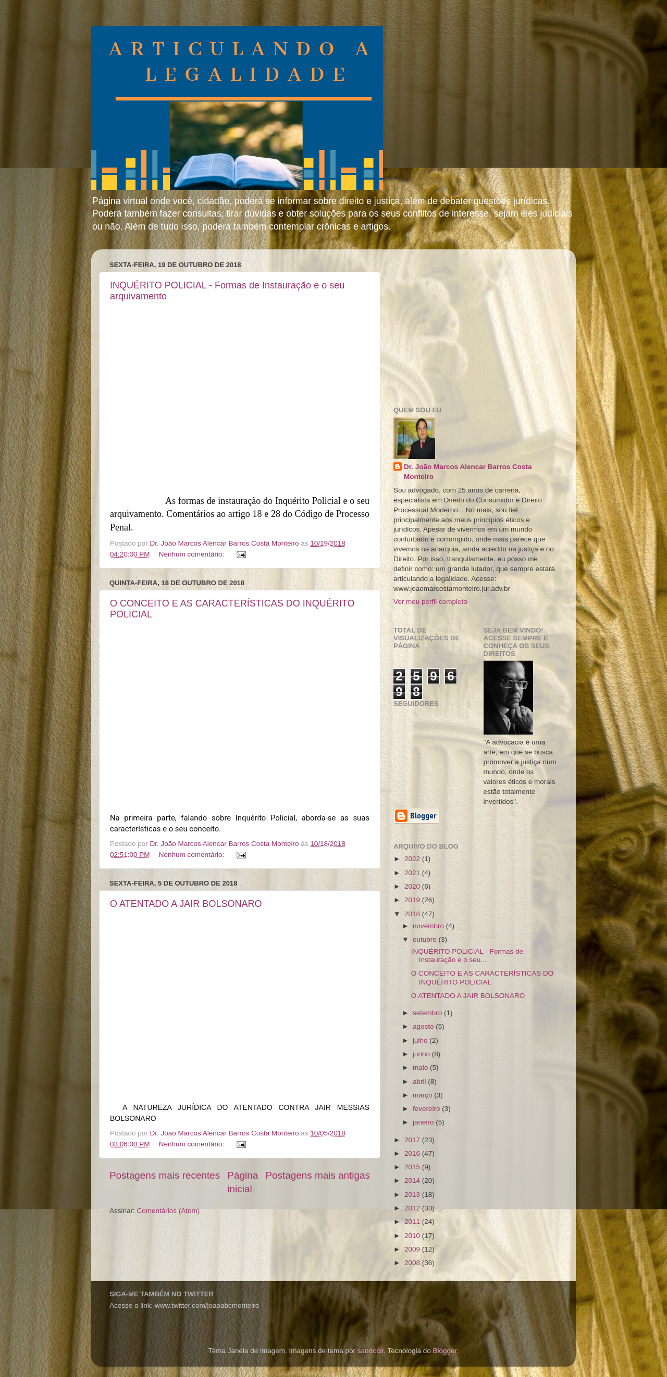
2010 (413, 1236)
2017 (413, 1140)
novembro (429, 926)
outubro (426, 939)
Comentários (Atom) (168, 1211)
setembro (428, 1013)
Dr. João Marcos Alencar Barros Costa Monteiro (468, 472)
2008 (413, 1263)
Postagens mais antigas (317, 1175)
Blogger (444, 1351)
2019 (413, 900)
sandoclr (370, 1351)
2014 (413, 1180)
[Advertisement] (471, 322)
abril (420, 1081)
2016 (413, 1153)
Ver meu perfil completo (430, 601)
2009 (413, 1249)
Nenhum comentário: (192, 554)
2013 (413, 1194)
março (423, 1095)
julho (421, 1040)
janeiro (424, 1122)
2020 (413, 886)
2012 (413, 1208)
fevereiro (427, 1109)
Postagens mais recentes (164, 1175)
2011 (413, 1222)
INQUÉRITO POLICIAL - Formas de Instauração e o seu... (467, 956)
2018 (413, 914)
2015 (413, 1167)
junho (422, 1054)
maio (421, 1067)
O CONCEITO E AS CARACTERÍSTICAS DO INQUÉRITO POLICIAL (482, 977)
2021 (413, 873)
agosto (424, 1026)
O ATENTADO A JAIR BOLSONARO (186, 904)
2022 (413, 859)
